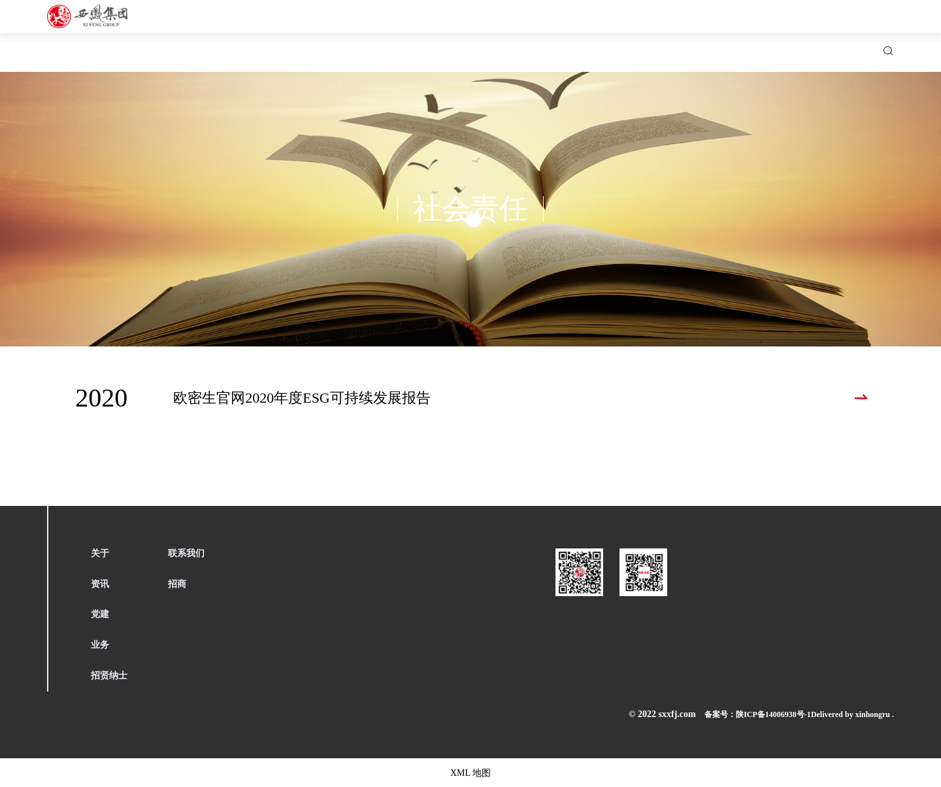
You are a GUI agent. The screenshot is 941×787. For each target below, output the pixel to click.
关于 (100, 553)
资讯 (100, 584)
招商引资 (806, 33)
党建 (100, 614)
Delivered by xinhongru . (845, 714)
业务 (100, 645)
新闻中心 (440, 33)
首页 (304, 33)
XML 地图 (471, 772)
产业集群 (587, 33)
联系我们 (733, 33)
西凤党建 (514, 33)
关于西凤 (367, 33)
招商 (177, 584)
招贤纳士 (660, 33)
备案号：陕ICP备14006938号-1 (722, 714)
